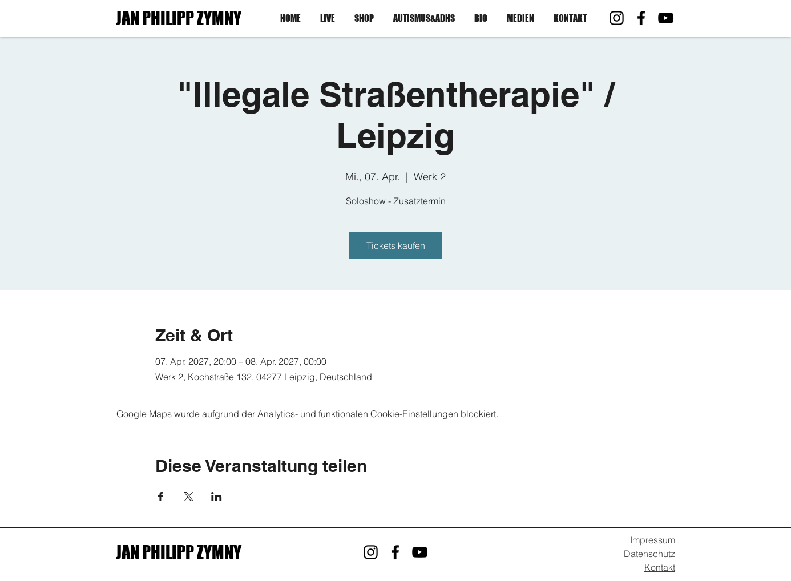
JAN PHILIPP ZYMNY (178, 17)
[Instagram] (616, 18)
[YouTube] (665, 18)
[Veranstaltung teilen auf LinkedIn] (216, 496)
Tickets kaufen (395, 245)
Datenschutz (649, 553)
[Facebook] (641, 18)
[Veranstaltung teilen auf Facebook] (160, 496)
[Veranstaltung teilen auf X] (188, 496)
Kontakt (659, 567)
